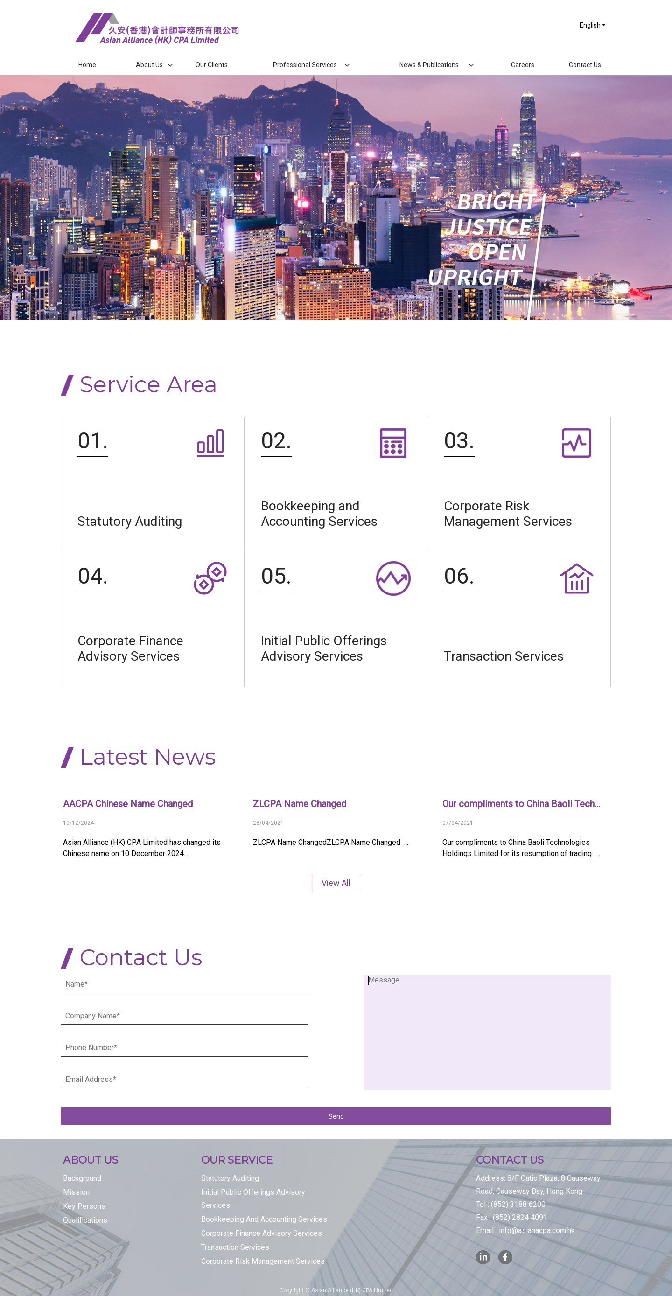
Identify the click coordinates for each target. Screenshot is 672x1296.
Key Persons (84, 1206)
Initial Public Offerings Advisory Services (253, 1199)
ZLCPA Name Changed (299, 803)
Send (336, 1116)
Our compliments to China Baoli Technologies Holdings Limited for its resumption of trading (523, 803)
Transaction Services (235, 1247)
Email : (525, 1230)
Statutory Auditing (230, 1178)
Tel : (511, 1204)
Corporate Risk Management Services (263, 1261)
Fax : (511, 1217)
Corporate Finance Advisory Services (261, 1233)
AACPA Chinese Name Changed (128, 803)
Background (82, 1178)
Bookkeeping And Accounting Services (264, 1219)
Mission (76, 1192)
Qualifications (85, 1220)
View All (336, 883)
